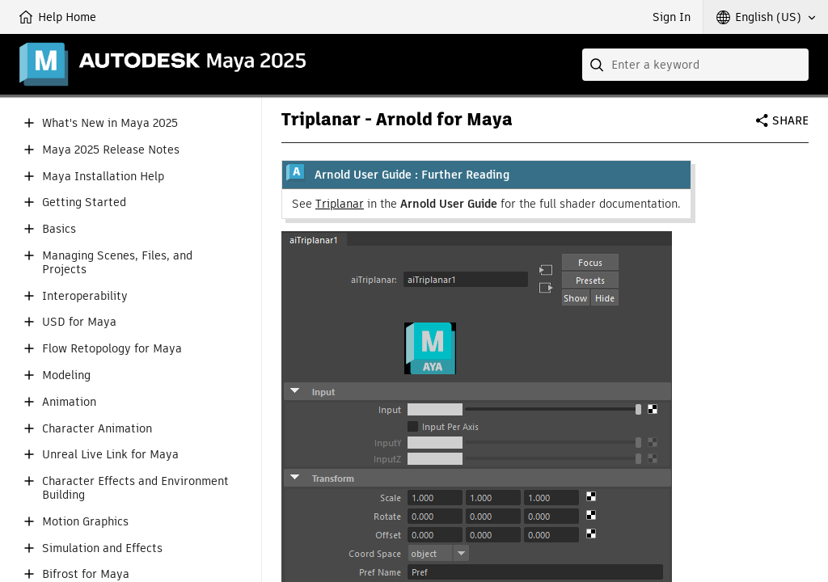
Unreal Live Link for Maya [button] (110, 455)
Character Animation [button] (97, 429)
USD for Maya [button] (79, 322)
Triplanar (339, 204)
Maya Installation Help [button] (103, 176)
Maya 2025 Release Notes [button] (111, 150)
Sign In (672, 17)
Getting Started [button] (84, 202)
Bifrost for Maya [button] (85, 574)
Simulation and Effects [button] (102, 548)
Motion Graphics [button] (85, 522)
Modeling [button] (66, 375)
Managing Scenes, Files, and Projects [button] (117, 262)
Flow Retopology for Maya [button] (112, 349)
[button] (765, 17)
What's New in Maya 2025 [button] (110, 123)
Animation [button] (69, 402)
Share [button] (790, 120)
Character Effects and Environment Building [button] (135, 488)
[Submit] (598, 64)
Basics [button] (59, 229)
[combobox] (695, 64)
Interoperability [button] (85, 296)
